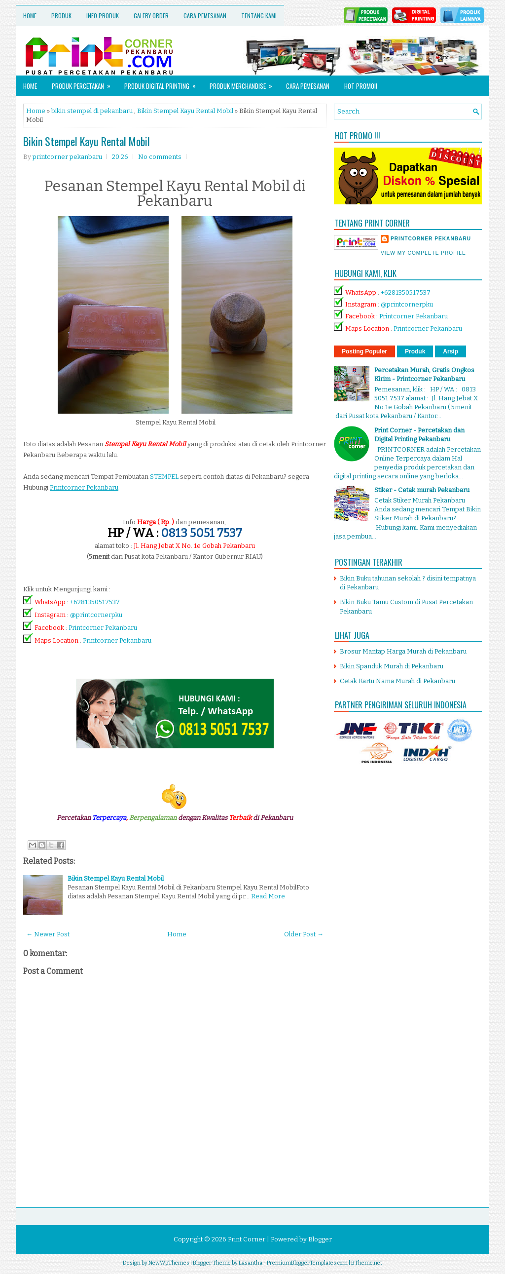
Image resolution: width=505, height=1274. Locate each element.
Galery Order (151, 15)
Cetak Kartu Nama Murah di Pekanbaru (397, 681)
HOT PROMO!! (360, 86)
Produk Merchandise (244, 83)
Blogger (320, 1239)
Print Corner (246, 1239)
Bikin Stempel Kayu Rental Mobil (185, 111)
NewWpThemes (168, 1263)
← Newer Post (48, 934)
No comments (159, 156)
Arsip (450, 351)
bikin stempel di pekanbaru (92, 111)
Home (29, 15)
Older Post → (304, 934)
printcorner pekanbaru (431, 238)
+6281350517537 (95, 602)
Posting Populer (364, 351)
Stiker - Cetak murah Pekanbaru (421, 490)
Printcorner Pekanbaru (103, 627)
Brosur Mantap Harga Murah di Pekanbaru (403, 651)
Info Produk (102, 15)
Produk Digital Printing (163, 83)
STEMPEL (164, 476)
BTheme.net (366, 1263)
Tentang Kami (259, 15)
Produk (61, 15)
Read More (268, 896)
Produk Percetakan (84, 83)
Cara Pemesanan (204, 15)
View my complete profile (423, 253)
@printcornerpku (96, 614)
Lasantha (250, 1263)
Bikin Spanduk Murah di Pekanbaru (391, 666)
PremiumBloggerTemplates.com (307, 1263)
